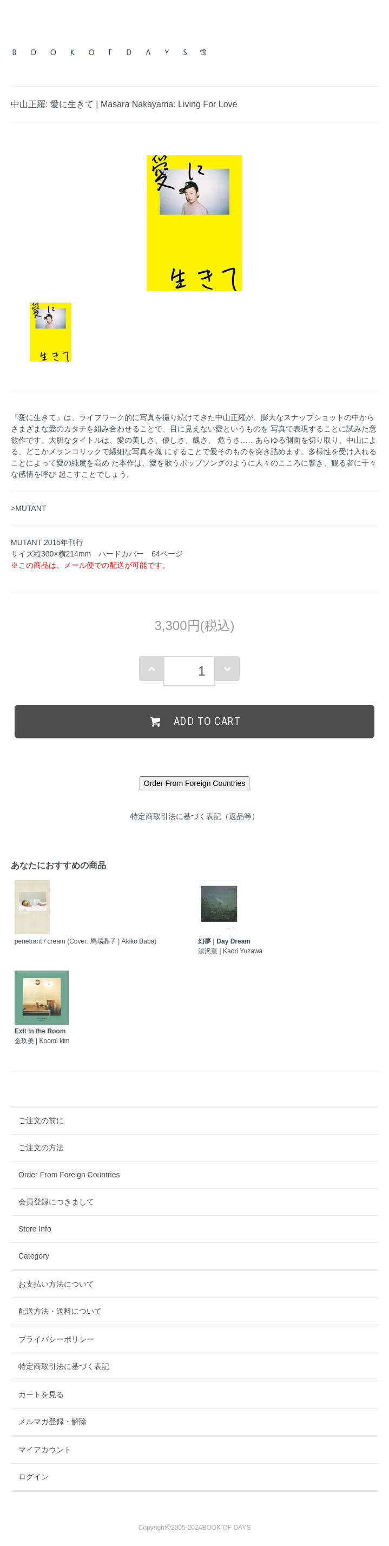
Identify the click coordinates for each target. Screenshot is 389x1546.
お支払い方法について (56, 1284)
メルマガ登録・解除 (52, 1421)
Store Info (34, 1228)
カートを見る (41, 1394)
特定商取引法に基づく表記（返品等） (194, 816)
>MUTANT (28, 508)
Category (33, 1256)
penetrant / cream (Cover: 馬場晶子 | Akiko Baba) (86, 941)
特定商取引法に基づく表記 (63, 1366)
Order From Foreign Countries (69, 1174)
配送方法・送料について (60, 1311)
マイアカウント (44, 1449)
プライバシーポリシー (56, 1339)
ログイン (33, 1476)
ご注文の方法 (41, 1147)
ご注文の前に (41, 1120)
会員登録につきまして (56, 1201)
